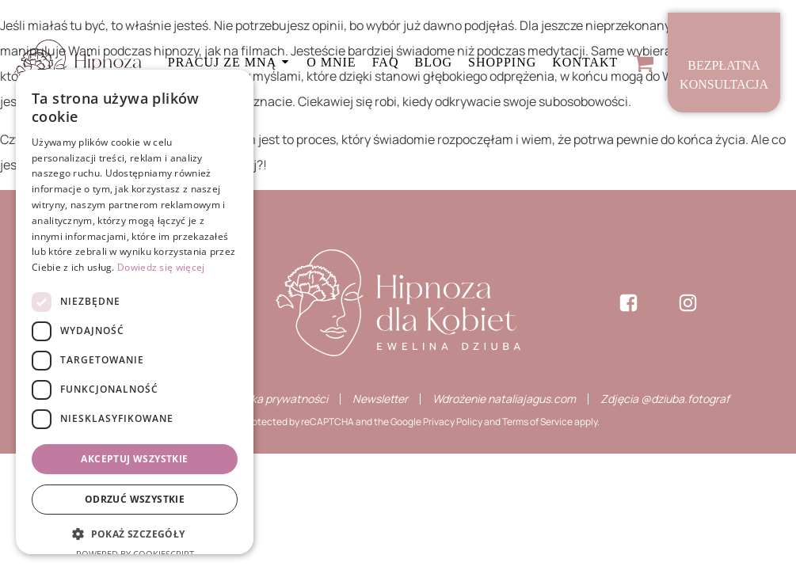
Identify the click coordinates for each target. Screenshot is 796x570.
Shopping (502, 62)
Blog (433, 62)
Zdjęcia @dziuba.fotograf (664, 398)
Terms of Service (537, 421)
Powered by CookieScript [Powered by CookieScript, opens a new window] (135, 554)
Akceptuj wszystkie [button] (134, 459)
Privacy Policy (452, 421)
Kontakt (585, 62)
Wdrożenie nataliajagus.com (504, 399)
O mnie (331, 62)
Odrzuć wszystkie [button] (135, 499)
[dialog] (134, 312)
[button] (135, 534)
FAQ (385, 62)
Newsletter (380, 399)
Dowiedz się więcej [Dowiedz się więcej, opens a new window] (160, 267)
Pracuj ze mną (229, 62)
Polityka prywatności (275, 399)
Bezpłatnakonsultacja (724, 75)
